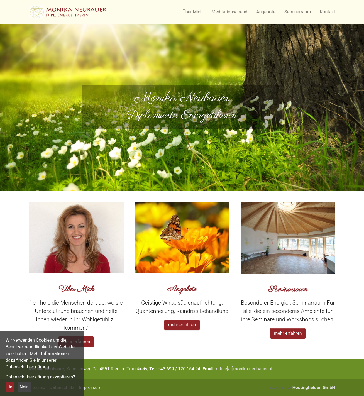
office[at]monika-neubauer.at (244, 368)
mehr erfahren (182, 324)
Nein (24, 387)
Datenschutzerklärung (27, 367)
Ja (10, 387)
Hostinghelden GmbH (313, 387)
